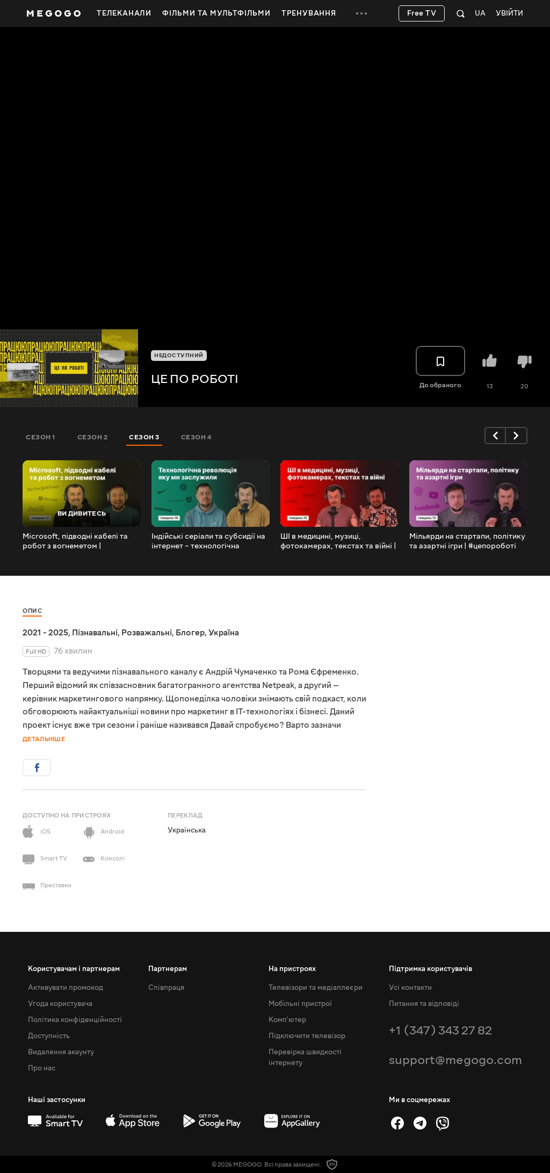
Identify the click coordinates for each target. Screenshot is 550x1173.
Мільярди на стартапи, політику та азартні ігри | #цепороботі (467, 541)
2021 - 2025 (45, 632)
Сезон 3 (144, 437)
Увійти (509, 13)
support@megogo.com (455, 1060)
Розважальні (146, 632)
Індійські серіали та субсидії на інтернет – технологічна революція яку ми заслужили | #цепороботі (208, 541)
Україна (223, 632)
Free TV (422, 13)
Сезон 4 (196, 437)
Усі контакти (410, 988)
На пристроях (292, 969)
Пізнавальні (95, 632)
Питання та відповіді (424, 1004)
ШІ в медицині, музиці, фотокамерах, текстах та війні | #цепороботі (338, 541)
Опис (32, 611)
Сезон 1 (41, 437)
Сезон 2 (92, 437)
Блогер (190, 632)
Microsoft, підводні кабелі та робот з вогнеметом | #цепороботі (75, 541)
